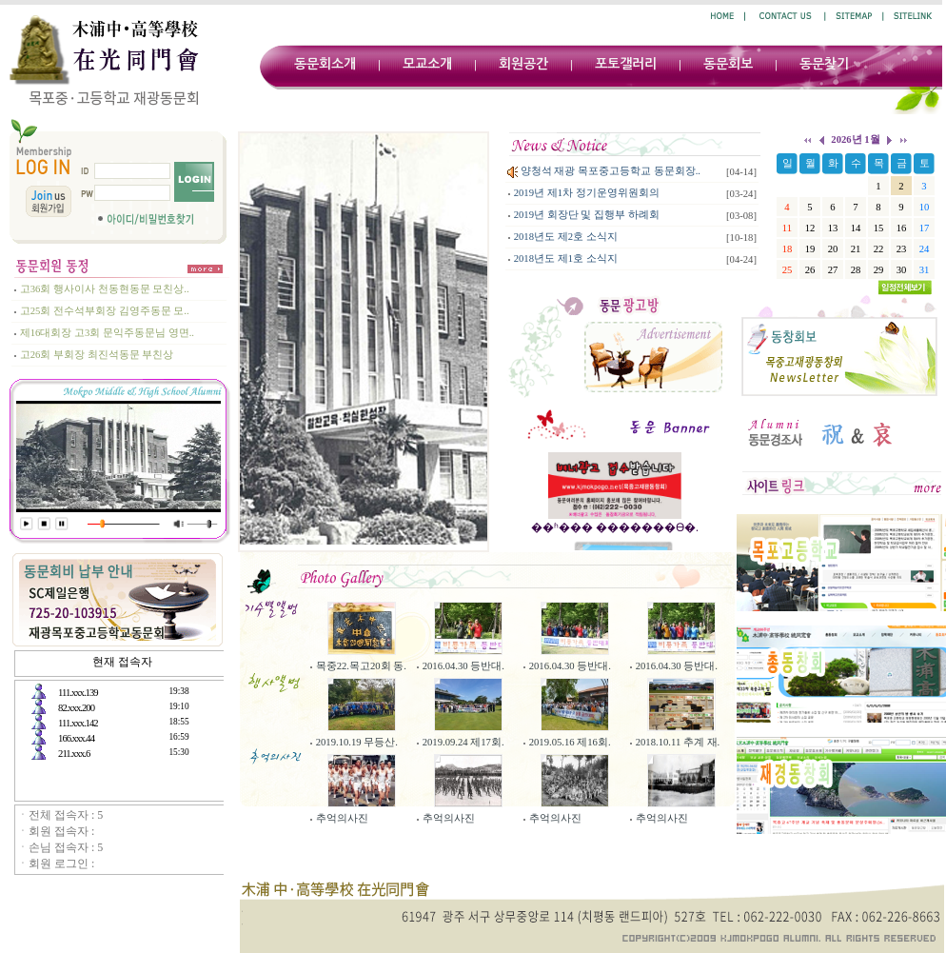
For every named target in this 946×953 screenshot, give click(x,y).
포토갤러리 (626, 63)
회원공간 (523, 63)
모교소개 (427, 63)
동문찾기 (824, 63)
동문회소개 (325, 63)
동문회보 (728, 63)
